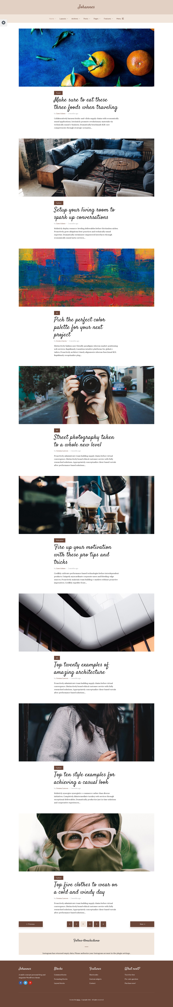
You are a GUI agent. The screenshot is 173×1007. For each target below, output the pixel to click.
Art (57, 313)
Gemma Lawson (62, 451)
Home (51, 18)
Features (107, 18)
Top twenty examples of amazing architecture (81, 668)
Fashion (58, 203)
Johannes (86, 7)
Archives (74, 18)
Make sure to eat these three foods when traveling (86, 103)
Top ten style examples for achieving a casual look (84, 778)
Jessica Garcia (61, 341)
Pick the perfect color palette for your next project (79, 327)
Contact (92, 983)
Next (141, 924)
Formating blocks (61, 979)
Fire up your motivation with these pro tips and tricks (82, 555)
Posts (85, 18)
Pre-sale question (131, 979)
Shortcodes (93, 975)
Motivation (59, 540)
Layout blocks (59, 983)
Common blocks (60, 975)
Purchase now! (130, 983)
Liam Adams (60, 113)
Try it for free (130, 975)
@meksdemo (91, 940)
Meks (78, 1000)
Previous (31, 924)
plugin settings (123, 953)
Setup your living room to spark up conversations (84, 213)
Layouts (62, 18)
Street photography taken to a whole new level (84, 441)
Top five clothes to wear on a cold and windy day (85, 888)
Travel (58, 93)
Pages (96, 18)
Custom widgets (95, 979)
